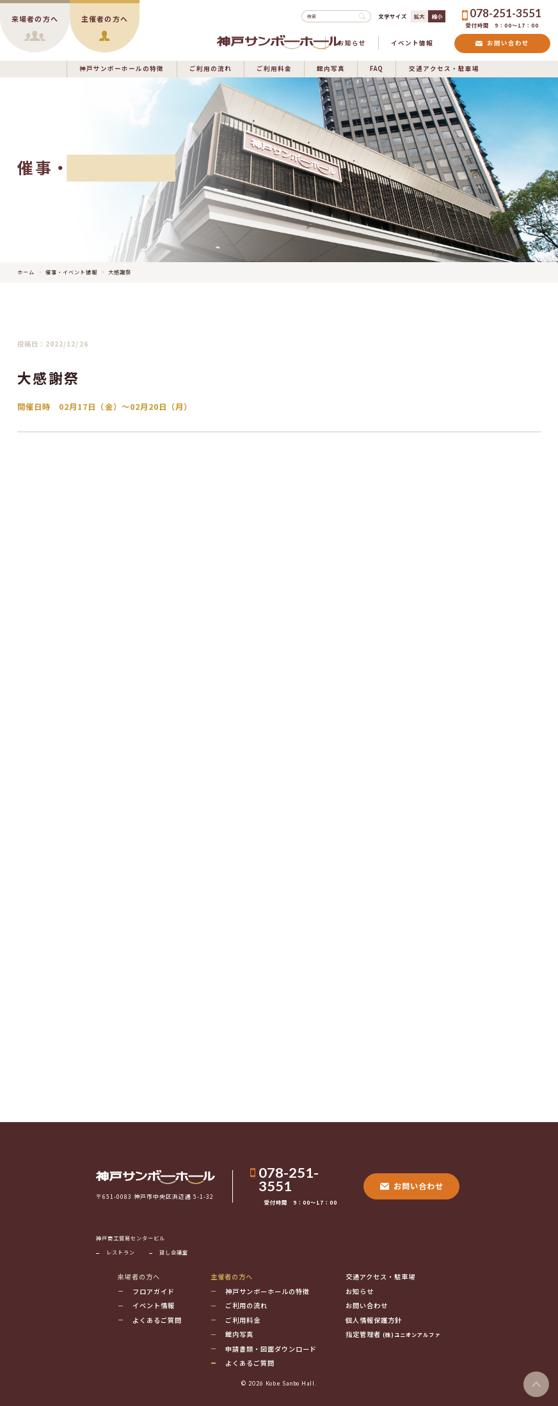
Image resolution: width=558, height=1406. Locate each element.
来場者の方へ (138, 1276)
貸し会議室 (173, 1252)
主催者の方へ (232, 1276)
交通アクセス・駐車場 (444, 68)
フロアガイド (153, 1291)
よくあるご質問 (157, 1320)
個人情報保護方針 (374, 1320)
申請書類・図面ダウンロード (271, 1349)
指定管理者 (393, 1334)
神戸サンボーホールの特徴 (121, 68)
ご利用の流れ (210, 68)
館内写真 (331, 68)
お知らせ (352, 42)
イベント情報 (412, 42)
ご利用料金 (274, 68)
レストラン (120, 1252)
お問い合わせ (502, 42)
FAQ (376, 68)
